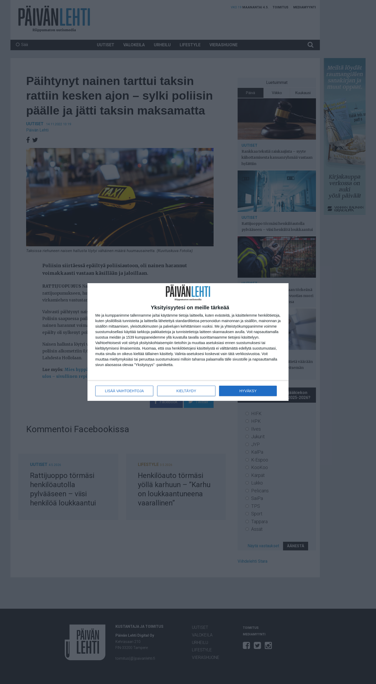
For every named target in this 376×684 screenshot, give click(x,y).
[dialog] (188, 342)
